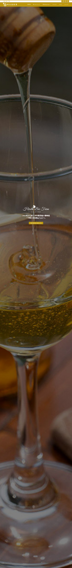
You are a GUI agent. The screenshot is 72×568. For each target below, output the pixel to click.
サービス (55, 4)
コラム (60, 4)
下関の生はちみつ (46, 4)
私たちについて (36, 4)
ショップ (66, 4)
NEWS (29, 4)
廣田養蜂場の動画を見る (36, 223)
